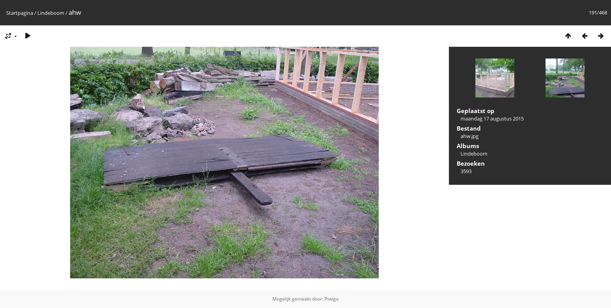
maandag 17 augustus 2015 (492, 118)
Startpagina (19, 12)
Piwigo (332, 299)
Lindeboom (50, 12)
